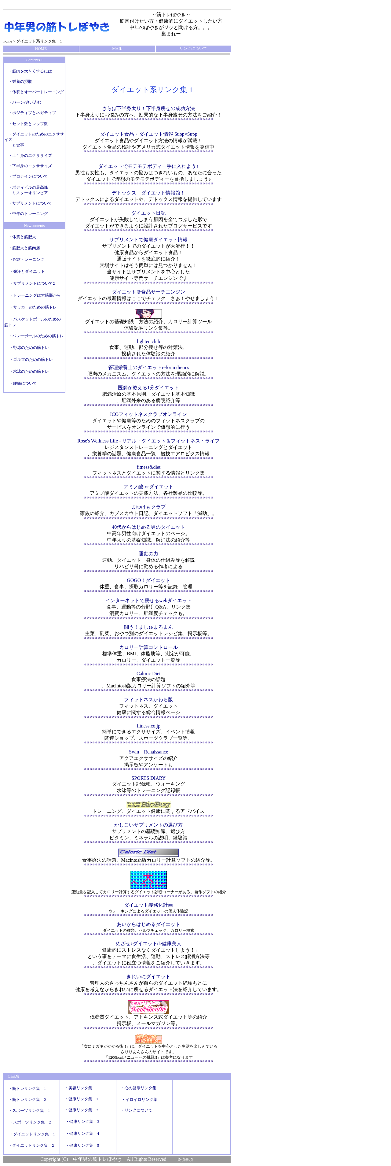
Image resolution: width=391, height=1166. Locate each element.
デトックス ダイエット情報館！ (148, 192)
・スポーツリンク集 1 (29, 1110)
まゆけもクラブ (148, 506)
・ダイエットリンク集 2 (31, 1145)
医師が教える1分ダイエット (148, 387)
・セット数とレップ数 (28, 123)
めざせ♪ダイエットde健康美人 (148, 943)
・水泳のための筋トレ (29, 371)
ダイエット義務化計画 (148, 905)
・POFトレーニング (26, 259)
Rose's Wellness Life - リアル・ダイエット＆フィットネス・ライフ (148, 440)
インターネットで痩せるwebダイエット (148, 600)
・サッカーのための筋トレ (33, 307)
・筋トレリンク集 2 (27, 1099)
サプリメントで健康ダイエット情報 (148, 239)
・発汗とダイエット (27, 271)
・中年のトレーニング (26, 213)
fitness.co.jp (148, 725)
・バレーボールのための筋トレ (36, 336)
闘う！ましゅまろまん (148, 627)
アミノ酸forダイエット (149, 486)
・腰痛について (23, 383)
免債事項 (185, 1159)
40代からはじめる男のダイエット (148, 527)
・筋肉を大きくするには (30, 71)
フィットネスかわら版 (148, 699)
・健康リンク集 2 (81, 1110)
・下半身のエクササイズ (30, 166)
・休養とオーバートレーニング (36, 92)
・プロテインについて (28, 176)
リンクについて (193, 48)
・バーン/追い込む (24, 102)
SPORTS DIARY (149, 778)
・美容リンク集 (78, 1088)
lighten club (148, 341)
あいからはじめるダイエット (148, 924)
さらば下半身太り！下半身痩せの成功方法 (148, 108)
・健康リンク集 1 (81, 1099)
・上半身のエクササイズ (30, 155)
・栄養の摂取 (20, 81)
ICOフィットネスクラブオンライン (148, 414)
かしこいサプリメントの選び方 (148, 824)
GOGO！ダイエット (148, 580)
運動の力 (148, 553)
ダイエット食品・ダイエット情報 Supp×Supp (148, 134)
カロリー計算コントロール (148, 647)
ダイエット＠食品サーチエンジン (148, 291)
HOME (41, 48)
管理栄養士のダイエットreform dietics (148, 367)
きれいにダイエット (148, 976)
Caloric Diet (149, 673)
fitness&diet (148, 467)
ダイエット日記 (148, 213)
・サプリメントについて (28, 203)
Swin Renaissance (148, 751)
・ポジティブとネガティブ (30, 112)
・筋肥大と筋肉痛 (24, 248)
